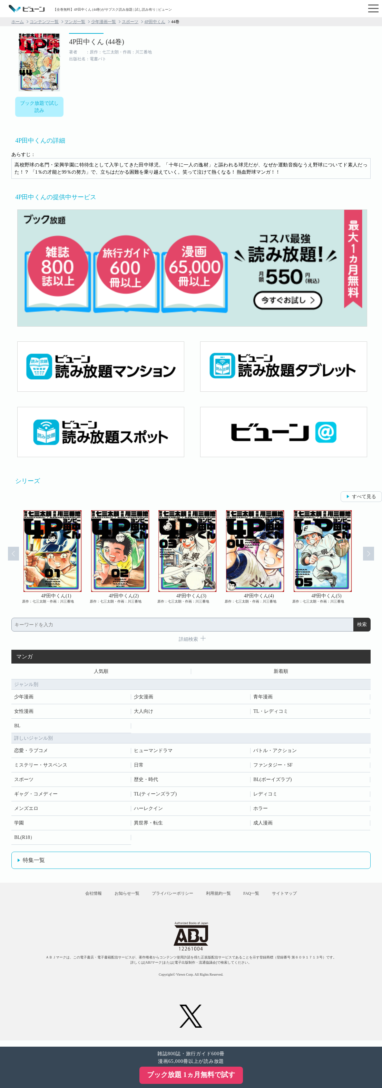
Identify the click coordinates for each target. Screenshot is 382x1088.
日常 (139, 766)
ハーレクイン (148, 809)
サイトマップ (297, 897)
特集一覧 (34, 861)
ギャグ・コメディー (36, 795)
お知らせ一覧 (119, 897)
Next (372, 557)
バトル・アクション (275, 752)
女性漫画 (23, 712)
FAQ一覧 (259, 897)
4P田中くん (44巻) (96, 41)
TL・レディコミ (270, 712)
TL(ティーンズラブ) (155, 795)
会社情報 (80, 897)
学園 (19, 824)
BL (17, 727)
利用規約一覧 (220, 897)
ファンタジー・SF (273, 766)
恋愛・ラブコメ (31, 752)
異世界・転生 (148, 824)
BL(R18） (24, 838)
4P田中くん (154, 21)
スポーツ (130, 21)
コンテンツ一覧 (44, 21)
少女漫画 (143, 698)
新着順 (281, 672)
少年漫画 (23, 698)
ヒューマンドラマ (153, 752)
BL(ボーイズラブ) (272, 780)
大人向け (143, 712)
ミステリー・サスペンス (40, 766)
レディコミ (265, 795)
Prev (10, 557)
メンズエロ (26, 809)
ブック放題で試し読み (39, 107)
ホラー (260, 809)
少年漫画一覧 (103, 21)
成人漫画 (263, 824)
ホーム (17, 21)
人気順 (101, 672)
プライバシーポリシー (169, 897)
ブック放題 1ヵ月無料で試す (191, 1074)
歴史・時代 (146, 780)
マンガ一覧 (75, 21)
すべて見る (364, 496)
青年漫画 (263, 698)
